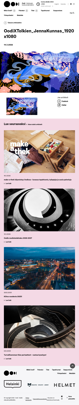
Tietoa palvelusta (28, 399)
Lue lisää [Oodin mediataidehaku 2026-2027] (8, 242)
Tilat (32, 10)
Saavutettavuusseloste (40, 399)
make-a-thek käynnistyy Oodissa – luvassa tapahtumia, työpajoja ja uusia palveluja (37, 179)
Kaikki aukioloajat (47, 6)
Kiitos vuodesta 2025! (13, 296)
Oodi (11, 4)
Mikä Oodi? (8, 10)
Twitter (61, 105)
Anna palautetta (71, 398)
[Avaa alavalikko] (14, 10)
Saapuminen (57, 10)
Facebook (62, 101)
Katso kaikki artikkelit (35, 124)
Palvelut (22, 10)
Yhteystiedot (8, 15)
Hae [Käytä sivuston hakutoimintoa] (72, 13)
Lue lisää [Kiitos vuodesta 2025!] (8, 300)
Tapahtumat (45, 10)
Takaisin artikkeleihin (13, 23)
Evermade (56, 400)
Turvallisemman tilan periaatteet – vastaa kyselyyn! (25, 355)
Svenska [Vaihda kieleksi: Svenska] (63, 4)
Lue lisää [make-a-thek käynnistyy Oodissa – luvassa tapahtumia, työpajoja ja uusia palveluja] (8, 183)
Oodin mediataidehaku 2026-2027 (18, 238)
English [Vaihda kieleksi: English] (57, 4)
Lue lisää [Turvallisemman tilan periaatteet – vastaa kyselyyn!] (8, 359)
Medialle (20, 15)
